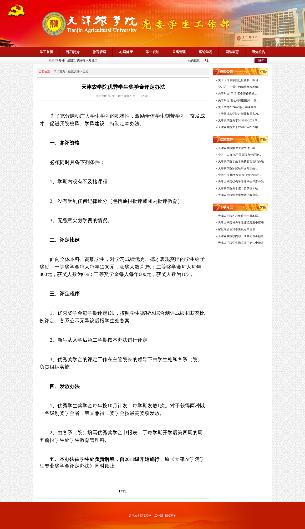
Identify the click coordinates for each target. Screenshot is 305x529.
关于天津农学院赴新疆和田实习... (239, 80)
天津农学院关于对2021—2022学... (239, 127)
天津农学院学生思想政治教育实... (239, 195)
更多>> (261, 71)
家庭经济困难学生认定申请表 (236, 229)
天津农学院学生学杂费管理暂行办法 (241, 161)
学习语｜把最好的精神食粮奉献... (239, 87)
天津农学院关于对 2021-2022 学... (239, 120)
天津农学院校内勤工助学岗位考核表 (241, 236)
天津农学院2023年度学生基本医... (239, 216)
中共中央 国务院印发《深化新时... (239, 175)
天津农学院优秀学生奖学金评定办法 (241, 181)
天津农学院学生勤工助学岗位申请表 (241, 243)
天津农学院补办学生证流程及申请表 (241, 222)
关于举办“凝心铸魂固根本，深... (238, 100)
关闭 (123, 491)
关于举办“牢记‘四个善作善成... (237, 93)
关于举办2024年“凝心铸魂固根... (238, 107)
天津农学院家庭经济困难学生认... (239, 168)
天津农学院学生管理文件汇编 (236, 148)
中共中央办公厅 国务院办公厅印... (239, 154)
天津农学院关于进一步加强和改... (239, 188)
